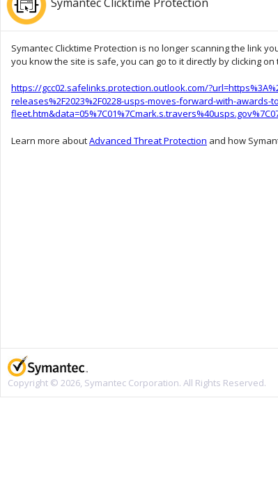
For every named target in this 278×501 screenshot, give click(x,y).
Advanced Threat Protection (148, 140)
